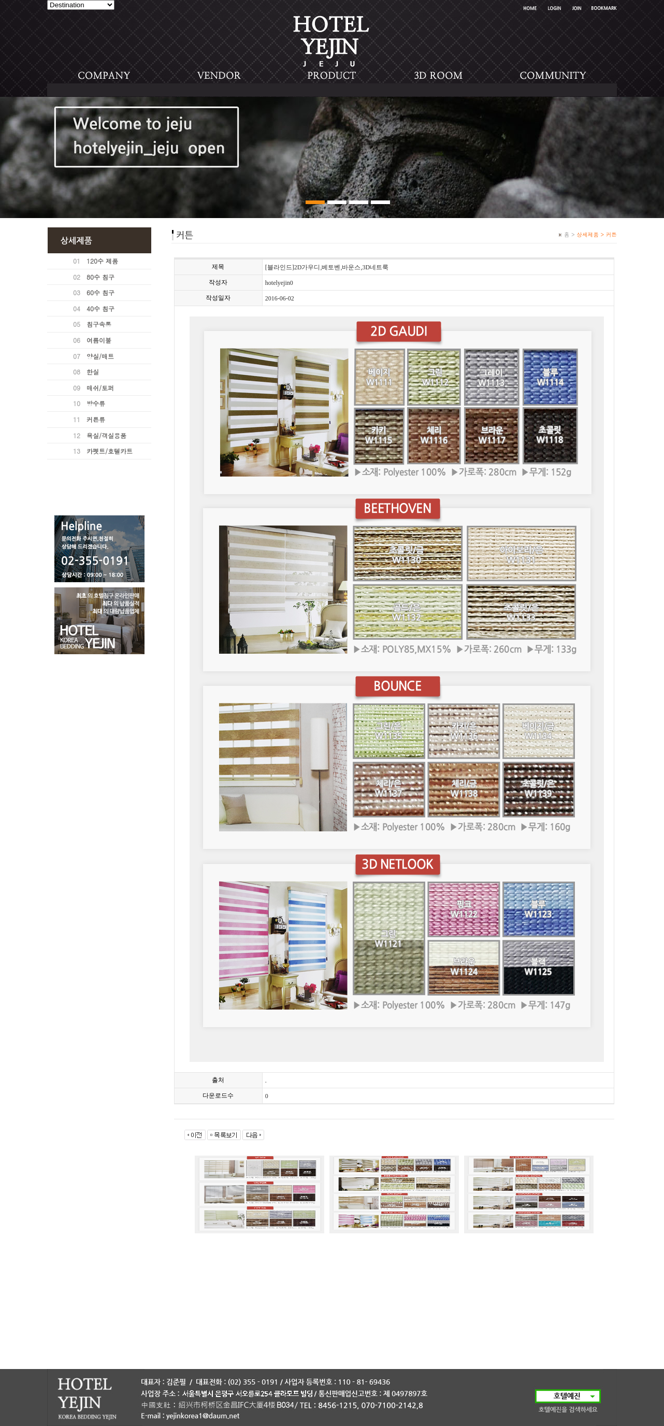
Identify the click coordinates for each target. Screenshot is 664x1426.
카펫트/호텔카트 (109, 450)
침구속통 (98, 324)
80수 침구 (100, 276)
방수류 (95, 403)
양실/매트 (100, 356)
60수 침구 (100, 292)
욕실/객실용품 (106, 435)
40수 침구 (100, 308)
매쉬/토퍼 (100, 387)
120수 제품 (102, 260)
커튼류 (95, 419)
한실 (92, 371)
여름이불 (98, 340)
